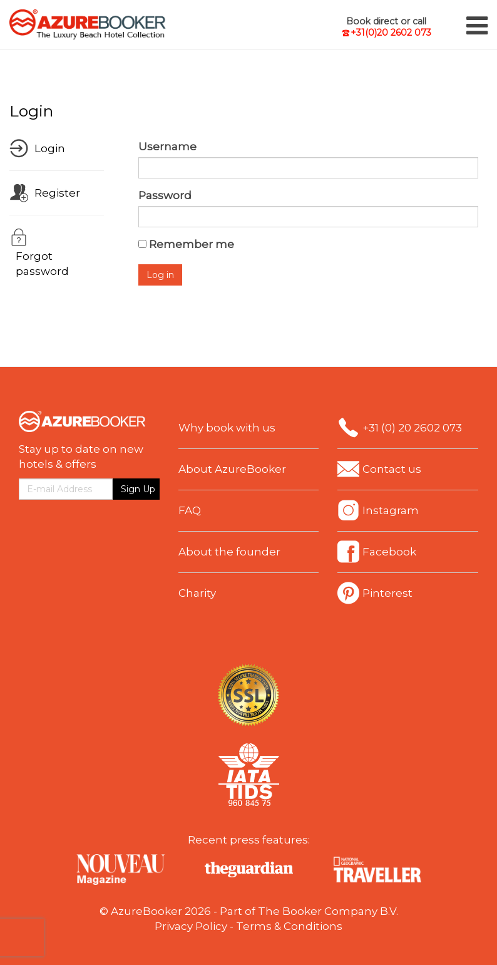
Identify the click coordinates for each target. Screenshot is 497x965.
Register (57, 193)
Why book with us (226, 427)
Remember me (191, 244)
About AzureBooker (232, 469)
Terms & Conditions (289, 926)
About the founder (229, 551)
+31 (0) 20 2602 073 (412, 427)
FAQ (189, 510)
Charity (197, 593)
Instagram (390, 510)
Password (165, 195)
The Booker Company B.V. (328, 911)
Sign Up (138, 489)
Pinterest (387, 593)
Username (167, 146)
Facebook (389, 551)
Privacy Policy (191, 926)
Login (49, 148)
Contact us (391, 469)
